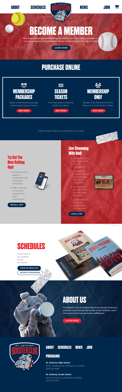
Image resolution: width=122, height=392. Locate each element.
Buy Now (24, 111)
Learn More (61, 48)
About (15, 7)
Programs (53, 356)
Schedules (38, 7)
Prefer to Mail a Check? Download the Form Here (61, 131)
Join (107, 7)
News (84, 7)
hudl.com (76, 214)
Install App (16, 205)
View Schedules (29, 268)
